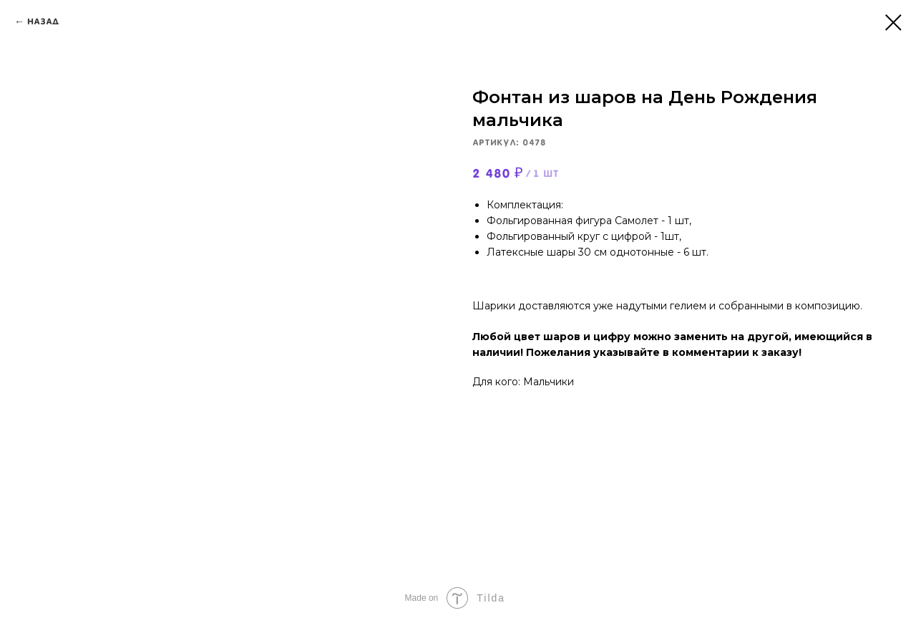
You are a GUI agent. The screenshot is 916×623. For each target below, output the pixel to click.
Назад (43, 21)
